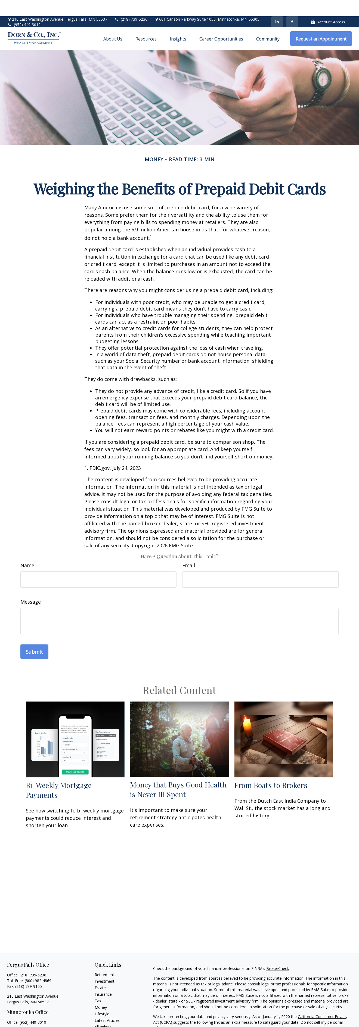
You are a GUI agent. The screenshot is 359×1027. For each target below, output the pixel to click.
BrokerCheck (277, 952)
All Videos (103, 1010)
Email (188, 549)
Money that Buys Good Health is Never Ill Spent (178, 773)
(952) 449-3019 (27, 8)
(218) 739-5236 (130, 2)
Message (30, 585)
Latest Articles (107, 1004)
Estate (100, 971)
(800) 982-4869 (38, 964)
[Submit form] (34, 635)
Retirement (104, 958)
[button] (113, 22)
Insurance (103, 978)
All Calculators (107, 1017)
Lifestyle (102, 997)
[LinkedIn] (277, 5)
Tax (98, 984)
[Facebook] (292, 5)
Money (101, 991)
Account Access (328, 5)
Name (27, 549)
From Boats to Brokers (270, 769)
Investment (104, 964)
